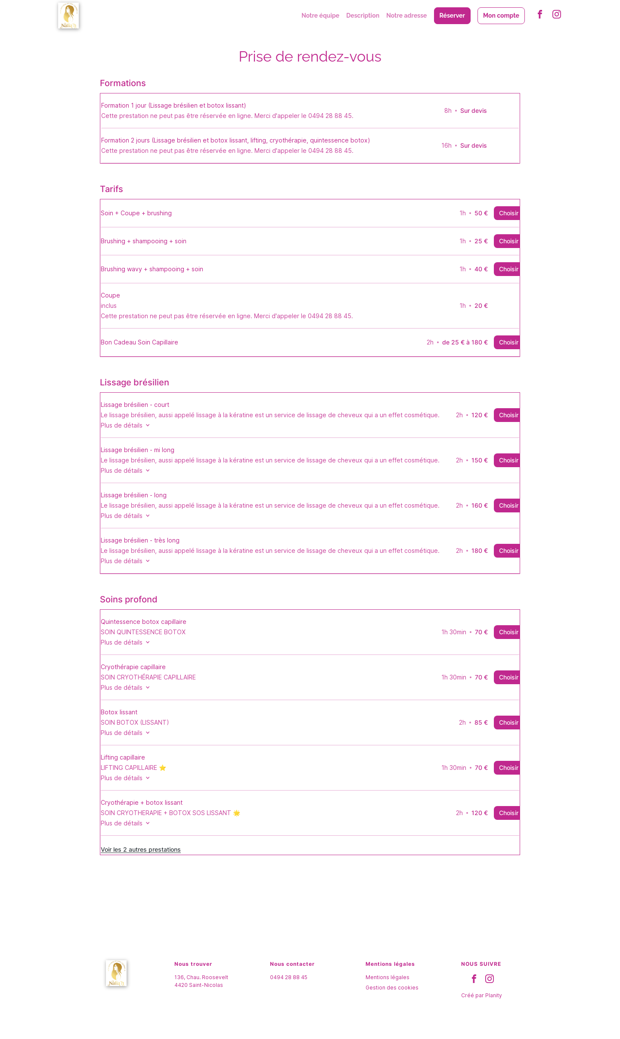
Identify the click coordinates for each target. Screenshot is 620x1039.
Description (362, 15)
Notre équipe (320, 15)
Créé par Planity (481, 1004)
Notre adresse (406, 15)
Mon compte (501, 15)
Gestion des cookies (392, 996)
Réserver (452, 15)
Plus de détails (140, 425)
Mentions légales (387, 986)
